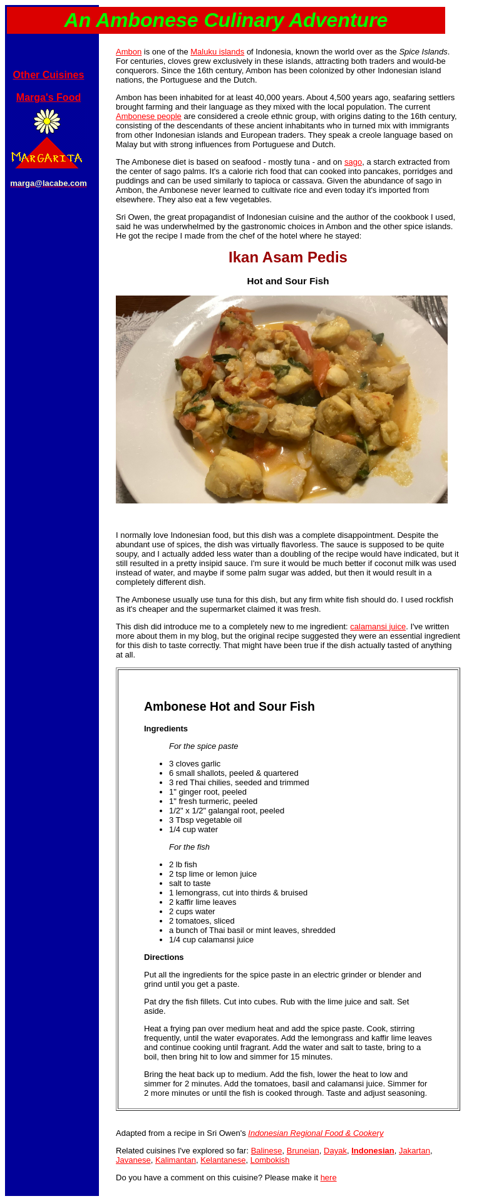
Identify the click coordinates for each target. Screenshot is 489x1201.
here (329, 1177)
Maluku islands (217, 51)
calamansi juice (378, 626)
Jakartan (414, 1150)
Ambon (129, 51)
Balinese (266, 1150)
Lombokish (270, 1160)
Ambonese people (149, 116)
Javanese (133, 1160)
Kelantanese (222, 1160)
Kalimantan (175, 1160)
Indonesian (372, 1150)
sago (353, 162)
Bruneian (303, 1150)
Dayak (335, 1150)
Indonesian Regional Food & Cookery (315, 1133)
